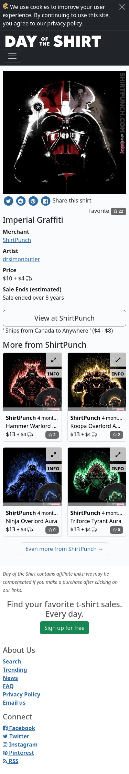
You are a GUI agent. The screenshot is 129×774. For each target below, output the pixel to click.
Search (12, 661)
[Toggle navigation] (12, 56)
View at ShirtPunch (64, 318)
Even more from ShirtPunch (64, 549)
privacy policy (64, 23)
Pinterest (18, 752)
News (10, 678)
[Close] (122, 7)
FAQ (8, 686)
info (53, 373)
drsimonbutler (21, 259)
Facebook (19, 728)
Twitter (16, 736)
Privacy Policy (21, 694)
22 (118, 211)
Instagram (20, 744)
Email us (14, 702)
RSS (10, 761)
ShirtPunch (17, 240)
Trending (15, 669)
